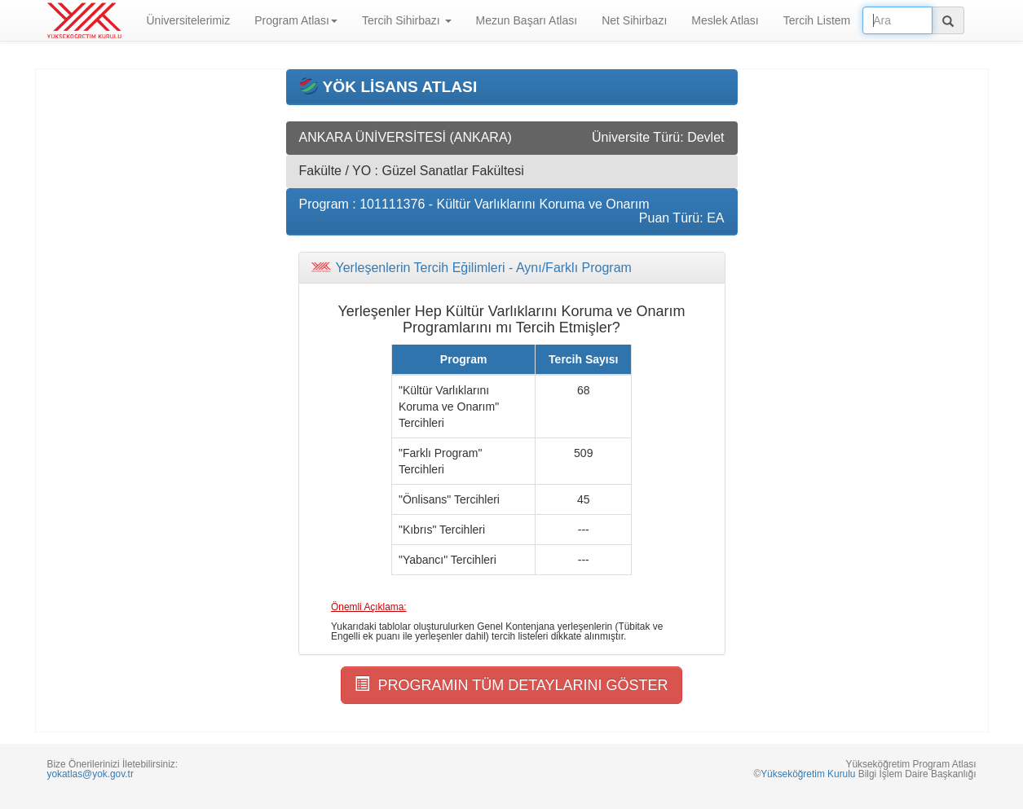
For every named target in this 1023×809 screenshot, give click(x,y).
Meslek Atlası (724, 20)
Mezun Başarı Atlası (527, 20)
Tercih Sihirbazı (407, 20)
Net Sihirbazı (634, 20)
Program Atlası (295, 20)
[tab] (512, 268)
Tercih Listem (816, 20)
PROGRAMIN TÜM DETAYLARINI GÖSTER (511, 684)
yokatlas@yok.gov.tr (90, 774)
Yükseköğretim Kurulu (808, 774)
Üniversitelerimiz (189, 20)
